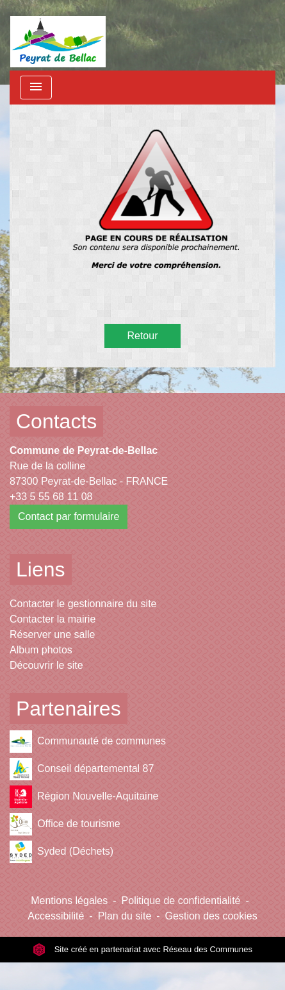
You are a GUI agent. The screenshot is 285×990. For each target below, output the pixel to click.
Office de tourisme (65, 824)
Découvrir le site (46, 665)
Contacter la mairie (52, 619)
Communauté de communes (88, 741)
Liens (40, 569)
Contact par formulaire (68, 516)
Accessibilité (56, 915)
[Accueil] (58, 35)
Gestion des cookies (211, 915)
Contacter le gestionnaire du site (83, 603)
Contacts (56, 421)
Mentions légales (69, 900)
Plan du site (125, 915)
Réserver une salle (52, 634)
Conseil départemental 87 (82, 769)
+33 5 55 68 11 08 (51, 496)
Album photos (41, 649)
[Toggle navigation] (36, 87)
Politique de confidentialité (181, 900)
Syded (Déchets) (61, 852)
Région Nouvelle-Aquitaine (84, 796)
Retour (142, 335)
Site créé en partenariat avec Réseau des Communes (142, 949)
